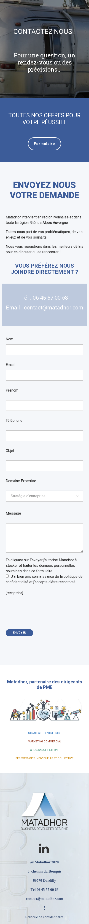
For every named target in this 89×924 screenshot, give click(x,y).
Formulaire (44, 144)
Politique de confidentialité (44, 917)
